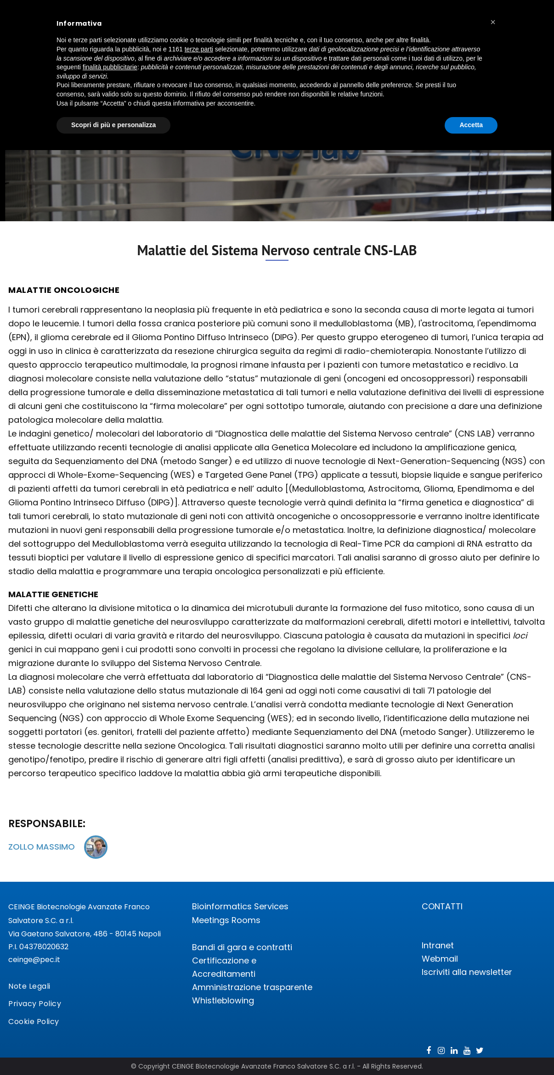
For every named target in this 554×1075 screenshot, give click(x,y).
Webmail (440, 958)
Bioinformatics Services (240, 906)
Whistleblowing (223, 1000)
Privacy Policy (34, 1003)
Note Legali (29, 986)
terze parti (199, 49)
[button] (493, 22)
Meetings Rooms (226, 920)
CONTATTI (442, 906)
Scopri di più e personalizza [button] (113, 125)
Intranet (438, 945)
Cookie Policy (33, 1021)
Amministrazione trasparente (252, 987)
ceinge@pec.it (34, 959)
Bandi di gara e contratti (242, 947)
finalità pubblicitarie (110, 67)
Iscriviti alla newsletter (467, 972)
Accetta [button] (471, 125)
